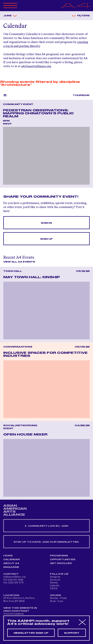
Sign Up (46, 239)
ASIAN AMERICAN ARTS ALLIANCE (15, 510)
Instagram (55, 577)
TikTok (53, 588)
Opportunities (63, 559)
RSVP (7, 124)
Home (8, 556)
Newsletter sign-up (31, 633)
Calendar (11, 559)
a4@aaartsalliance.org (36, 66)
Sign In (46, 223)
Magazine (11, 567)
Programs (59, 556)
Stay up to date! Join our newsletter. (46, 542)
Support (71, 633)
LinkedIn (54, 585)
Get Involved (61, 563)
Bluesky (54, 583)
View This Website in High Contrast (20, 609)
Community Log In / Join (46, 526)
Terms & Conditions (13, 614)
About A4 (11, 563)
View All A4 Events (19, 262)
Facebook (55, 580)
